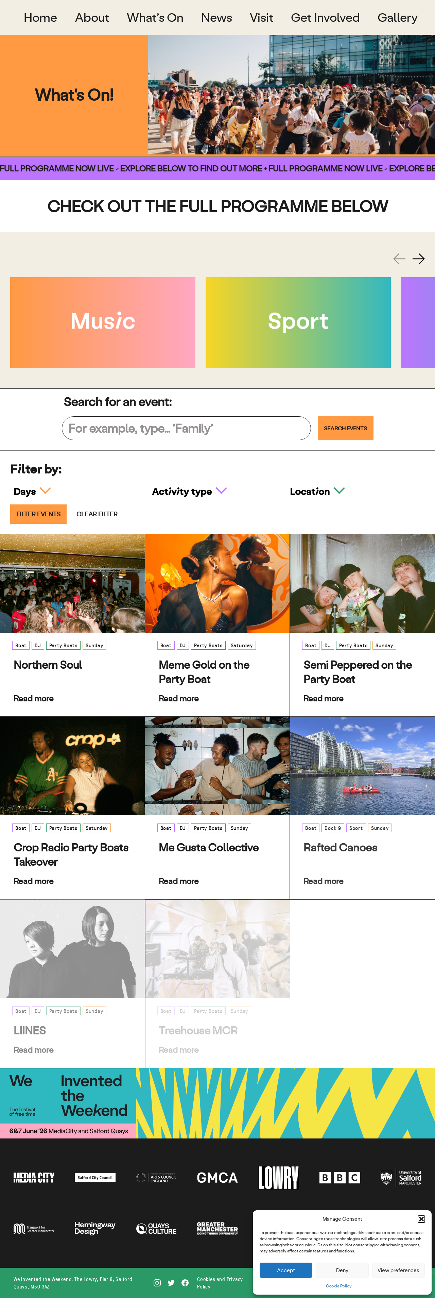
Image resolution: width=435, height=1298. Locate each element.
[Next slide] (419, 259)
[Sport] (298, 322)
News (216, 17)
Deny (342, 1270)
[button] (421, 1219)
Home (40, 17)
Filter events (38, 514)
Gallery (398, 17)
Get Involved (325, 17)
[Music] (102, 322)
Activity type (183, 491)
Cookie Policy (339, 1285)
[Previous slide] (399, 259)
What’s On (155, 17)
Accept (286, 1270)
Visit (262, 17)
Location (311, 491)
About (92, 17)
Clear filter (97, 514)
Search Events (345, 428)
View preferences (398, 1270)
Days (26, 491)
